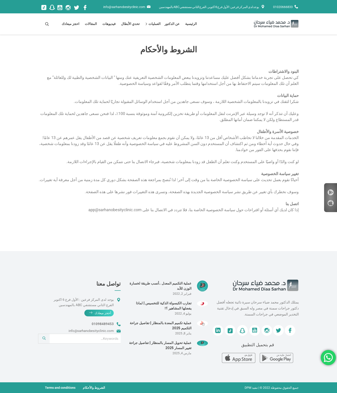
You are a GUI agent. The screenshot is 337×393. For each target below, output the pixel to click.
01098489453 (103, 324)
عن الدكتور (172, 23)
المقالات (91, 23)
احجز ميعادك (70, 23)
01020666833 (283, 7)
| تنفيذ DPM (252, 387)
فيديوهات (109, 23)
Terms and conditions (60, 387)
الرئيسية (191, 23)
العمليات (154, 23)
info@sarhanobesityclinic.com (124, 7)
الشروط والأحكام (94, 387)
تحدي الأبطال (130, 23)
